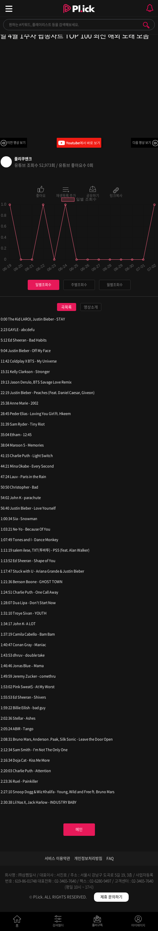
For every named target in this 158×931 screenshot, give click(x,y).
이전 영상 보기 (16, 142)
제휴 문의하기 (111, 897)
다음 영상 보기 (142, 142)
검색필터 (59, 922)
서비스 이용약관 (57, 858)
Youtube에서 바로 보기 (79, 143)
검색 (146, 25)
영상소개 (91, 307)
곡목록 (66, 307)
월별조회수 (115, 284)
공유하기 (92, 195)
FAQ (110, 858)
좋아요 (41, 195)
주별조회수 (79, 284)
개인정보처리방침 (88, 858)
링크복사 (116, 195)
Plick (79, 14)
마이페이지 (138, 922)
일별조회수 (43, 284)
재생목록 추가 (66, 195)
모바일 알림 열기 (149, 8)
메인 (79, 829)
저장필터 (99, 922)
